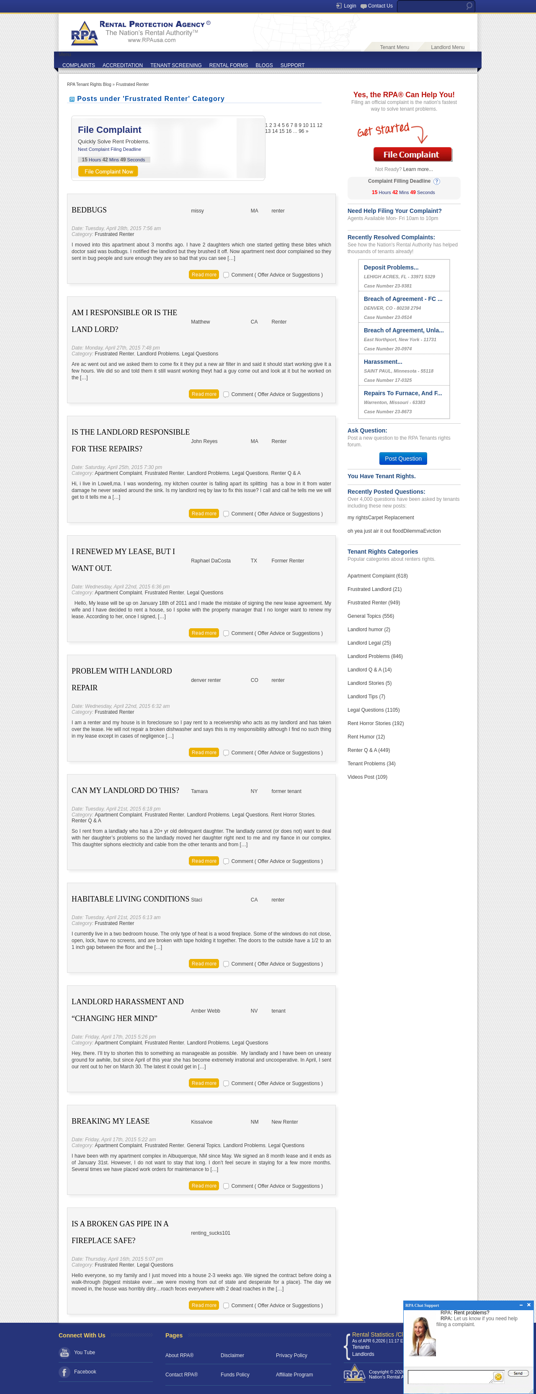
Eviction (432, 531)
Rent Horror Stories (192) (376, 723)
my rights (358, 518)
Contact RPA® (181, 1375)
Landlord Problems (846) (375, 656)
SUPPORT (293, 65)
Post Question (403, 458)
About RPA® (179, 1355)
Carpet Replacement (391, 518)
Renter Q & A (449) (369, 750)
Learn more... (418, 169)
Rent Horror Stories (292, 815)
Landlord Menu (447, 47)
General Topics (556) (371, 616)
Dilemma (413, 531)
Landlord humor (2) (369, 629)
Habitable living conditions (131, 899)
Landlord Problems (158, 354)
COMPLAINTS (78, 65)
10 (305, 125)
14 (275, 131)
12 (319, 125)
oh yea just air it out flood (375, 531)
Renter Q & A (286, 473)
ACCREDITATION (123, 65)
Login (350, 6)
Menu (65, 54)
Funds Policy (235, 1375)
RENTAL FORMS (228, 65)
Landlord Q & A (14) (370, 670)
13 (268, 131)
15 (281, 131)
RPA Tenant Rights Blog (89, 84)
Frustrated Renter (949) (374, 603)
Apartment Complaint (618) (378, 576)
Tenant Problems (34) (372, 764)
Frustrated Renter (132, 84)
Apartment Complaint (118, 473)
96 (301, 131)
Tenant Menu (394, 47)
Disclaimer (232, 1355)
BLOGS (264, 65)
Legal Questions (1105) (374, 710)
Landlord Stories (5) (370, 683)
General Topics (203, 1145)
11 (312, 125)
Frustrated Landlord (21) (375, 589)
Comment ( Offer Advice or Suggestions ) (277, 275)
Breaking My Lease (110, 1121)
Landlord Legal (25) (369, 643)
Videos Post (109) (367, 777)
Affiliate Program (294, 1375)
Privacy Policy (291, 1355)
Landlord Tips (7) (366, 697)
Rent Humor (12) (366, 737)
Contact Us (380, 6)
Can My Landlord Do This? (125, 790)
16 (288, 131)
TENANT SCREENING (175, 65)
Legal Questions (200, 354)
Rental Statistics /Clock (382, 1334)
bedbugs (89, 210)
